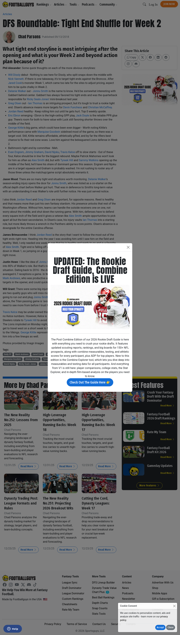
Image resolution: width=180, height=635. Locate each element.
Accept (160, 627)
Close (171, 627)
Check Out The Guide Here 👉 (90, 382)
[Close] (174, 606)
